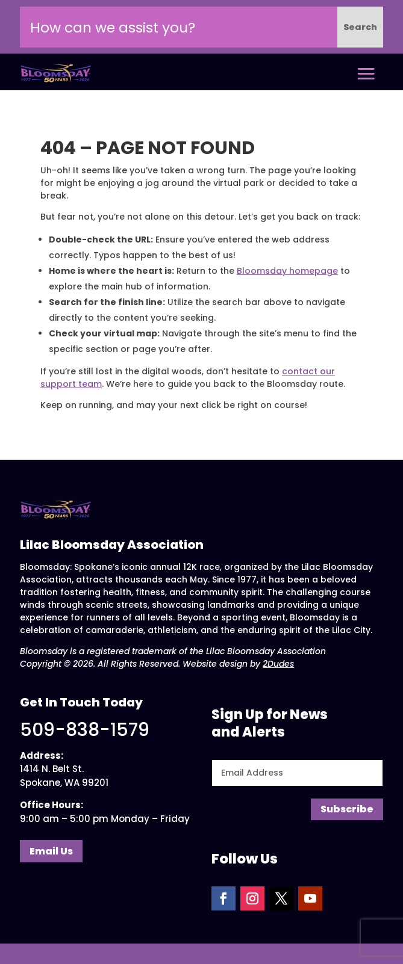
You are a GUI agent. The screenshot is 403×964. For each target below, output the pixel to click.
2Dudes (278, 664)
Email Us (51, 851)
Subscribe (346, 809)
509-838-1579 (84, 730)
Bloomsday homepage (287, 271)
